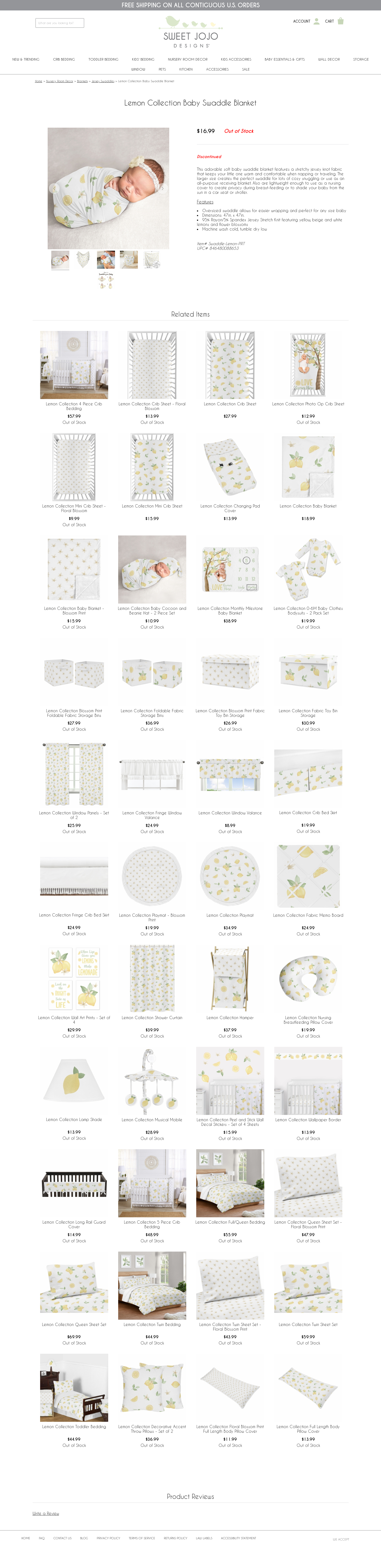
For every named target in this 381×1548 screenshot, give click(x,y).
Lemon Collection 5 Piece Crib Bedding (152, 1224)
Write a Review (46, 1513)
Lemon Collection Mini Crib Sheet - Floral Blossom (74, 508)
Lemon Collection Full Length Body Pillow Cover (308, 1428)
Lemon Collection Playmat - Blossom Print (152, 917)
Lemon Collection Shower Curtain (152, 1017)
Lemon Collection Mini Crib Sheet (152, 506)
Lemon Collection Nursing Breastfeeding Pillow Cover (308, 1019)
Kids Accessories (236, 59)
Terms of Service (142, 1538)
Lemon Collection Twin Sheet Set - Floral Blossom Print (230, 1326)
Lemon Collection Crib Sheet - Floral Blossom (152, 406)
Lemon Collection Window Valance (230, 812)
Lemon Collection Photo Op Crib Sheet (308, 403)
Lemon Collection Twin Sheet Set (308, 1324)
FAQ (42, 1538)
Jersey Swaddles (103, 81)
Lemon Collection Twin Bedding (152, 1324)
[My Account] (316, 21)
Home (38, 81)
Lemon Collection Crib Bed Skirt (308, 812)
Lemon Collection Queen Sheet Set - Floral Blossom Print (308, 1224)
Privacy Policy (108, 1538)
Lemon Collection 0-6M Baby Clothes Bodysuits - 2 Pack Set (308, 610)
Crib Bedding (64, 59)
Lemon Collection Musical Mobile (152, 1119)
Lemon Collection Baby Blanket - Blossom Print (74, 610)
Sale (246, 69)
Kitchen (186, 69)
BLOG (84, 1538)
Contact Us (62, 1538)
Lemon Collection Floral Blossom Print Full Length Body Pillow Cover (230, 1428)
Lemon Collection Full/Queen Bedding (230, 1222)
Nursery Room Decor (187, 59)
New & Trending (25, 59)
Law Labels (204, 1538)
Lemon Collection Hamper (230, 1017)
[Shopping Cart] (341, 21)
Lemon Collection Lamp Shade (74, 1119)
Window (138, 69)
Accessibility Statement (238, 1538)
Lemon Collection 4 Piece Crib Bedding (74, 406)
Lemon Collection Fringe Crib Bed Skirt (74, 915)
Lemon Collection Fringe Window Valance (152, 815)
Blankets (82, 81)
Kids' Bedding (143, 59)
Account (301, 21)
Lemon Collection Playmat (230, 915)
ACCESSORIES (217, 69)
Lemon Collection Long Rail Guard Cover (74, 1224)
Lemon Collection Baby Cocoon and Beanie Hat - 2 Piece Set (152, 610)
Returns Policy (175, 1538)
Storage (361, 59)
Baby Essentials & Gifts (285, 59)
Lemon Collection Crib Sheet (230, 403)
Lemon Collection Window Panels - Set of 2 (74, 815)
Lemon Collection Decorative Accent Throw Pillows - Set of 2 (152, 1428)
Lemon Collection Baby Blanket (308, 506)
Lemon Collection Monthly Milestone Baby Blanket (230, 610)
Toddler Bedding (103, 59)
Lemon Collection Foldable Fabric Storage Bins (152, 713)
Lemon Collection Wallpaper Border (308, 1119)
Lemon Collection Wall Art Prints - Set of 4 (74, 1019)
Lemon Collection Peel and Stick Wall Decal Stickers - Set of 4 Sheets (230, 1122)
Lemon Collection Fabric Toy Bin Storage (308, 713)
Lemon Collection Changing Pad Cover (230, 508)
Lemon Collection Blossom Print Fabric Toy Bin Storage (230, 713)
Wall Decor (329, 59)
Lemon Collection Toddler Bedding (74, 1426)
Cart (329, 21)
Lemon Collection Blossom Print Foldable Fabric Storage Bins (74, 713)
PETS (162, 69)
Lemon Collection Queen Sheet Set (74, 1324)
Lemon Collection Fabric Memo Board (308, 915)
